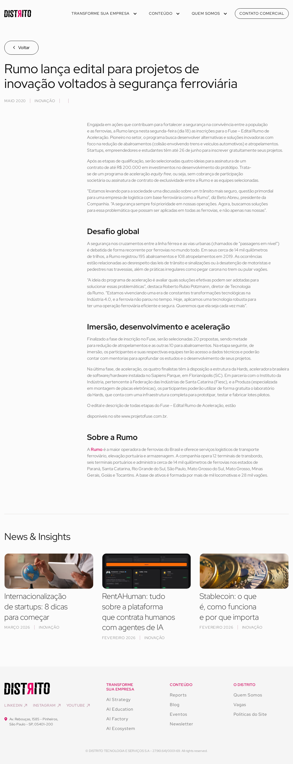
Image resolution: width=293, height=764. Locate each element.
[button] (103, 13)
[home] (17, 13)
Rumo (97, 449)
